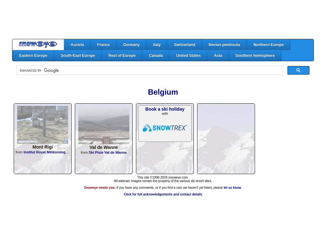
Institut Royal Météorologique (48, 152)
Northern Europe (268, 44)
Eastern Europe (33, 55)
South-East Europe (78, 55)
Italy (157, 44)
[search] (149, 70)
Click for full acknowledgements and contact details (163, 194)
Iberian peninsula (224, 44)
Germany (131, 44)
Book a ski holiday (165, 109)
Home (38, 44)
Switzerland (184, 44)
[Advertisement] (163, 19)
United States (188, 55)
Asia (218, 55)
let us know (232, 187)
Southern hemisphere (254, 55)
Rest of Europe (122, 55)
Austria (77, 44)
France (103, 44)
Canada (156, 55)
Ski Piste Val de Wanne (108, 152)
